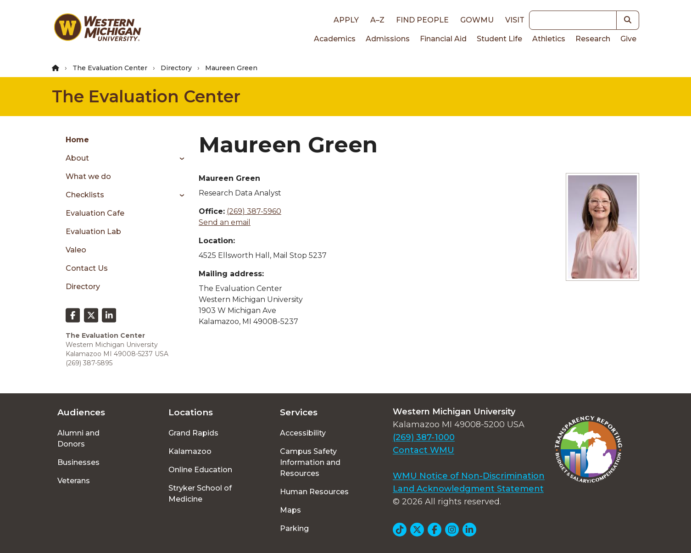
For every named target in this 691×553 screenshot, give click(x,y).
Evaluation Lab (93, 231)
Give (628, 38)
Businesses (78, 462)
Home (77, 139)
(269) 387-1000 (424, 437)
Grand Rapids (193, 433)
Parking (294, 528)
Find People (422, 20)
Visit (514, 20)
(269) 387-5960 (254, 211)
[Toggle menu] (178, 158)
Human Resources (314, 491)
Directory (176, 68)
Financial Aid (443, 38)
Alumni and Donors (78, 438)
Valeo (76, 250)
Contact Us (87, 268)
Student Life (499, 38)
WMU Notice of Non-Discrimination (469, 476)
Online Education (200, 469)
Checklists (85, 194)
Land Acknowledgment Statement (468, 489)
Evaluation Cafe (95, 213)
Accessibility (303, 433)
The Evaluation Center (109, 68)
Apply (346, 20)
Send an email (225, 222)
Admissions (388, 38)
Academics (335, 38)
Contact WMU (423, 450)
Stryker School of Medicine (200, 493)
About (77, 158)
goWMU (477, 20)
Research (592, 38)
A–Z (377, 20)
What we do (88, 176)
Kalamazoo (190, 451)
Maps (290, 510)
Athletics (548, 38)
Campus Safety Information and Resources (310, 462)
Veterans (73, 480)
